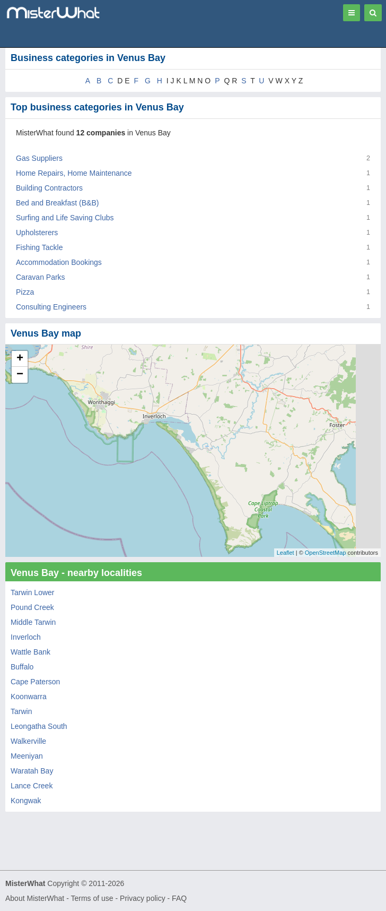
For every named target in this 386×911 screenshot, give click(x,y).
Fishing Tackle (39, 247)
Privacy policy (142, 898)
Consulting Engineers (51, 307)
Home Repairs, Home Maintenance (74, 173)
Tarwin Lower (32, 592)
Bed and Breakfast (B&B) (57, 203)
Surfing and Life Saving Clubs (64, 217)
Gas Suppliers (39, 158)
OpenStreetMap (325, 552)
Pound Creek (32, 607)
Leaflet (285, 552)
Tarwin (21, 711)
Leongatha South (39, 726)
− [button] (19, 375)
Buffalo (22, 667)
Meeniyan (27, 756)
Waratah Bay (32, 771)
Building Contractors (49, 188)
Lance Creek (31, 785)
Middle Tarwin (33, 622)
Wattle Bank (30, 652)
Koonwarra (29, 696)
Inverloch (26, 637)
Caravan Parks (40, 277)
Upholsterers (37, 232)
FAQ (179, 898)
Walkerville (28, 741)
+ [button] (19, 359)
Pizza (25, 292)
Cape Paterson (35, 681)
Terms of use (92, 898)
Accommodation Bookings (59, 262)
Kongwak (26, 800)
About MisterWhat (34, 898)
